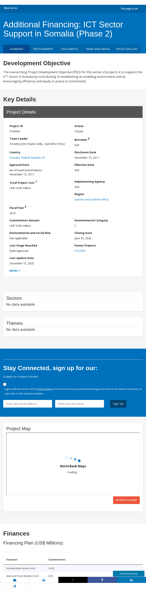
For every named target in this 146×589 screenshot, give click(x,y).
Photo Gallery (126, 49)
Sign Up (118, 403)
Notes (14, 270)
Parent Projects (85, 245)
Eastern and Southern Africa (92, 199)
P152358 (80, 251)
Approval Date (19, 165)
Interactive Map (126, 500)
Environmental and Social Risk (30, 233)
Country (15, 152)
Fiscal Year (18, 207)
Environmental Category (91, 220)
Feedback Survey (129, 573)
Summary (16, 49)
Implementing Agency (90, 181)
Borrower (82, 139)
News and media (98, 49)
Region (79, 194)
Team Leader (19, 138)
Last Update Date (22, 258)
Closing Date (83, 233)
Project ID (16, 126)
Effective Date (84, 165)
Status (79, 126)
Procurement (43, 49)
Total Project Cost (23, 182)
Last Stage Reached (23, 245)
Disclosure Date (85, 152)
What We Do (10, 8)
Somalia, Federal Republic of (27, 157)
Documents (69, 49)
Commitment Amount (25, 220)
